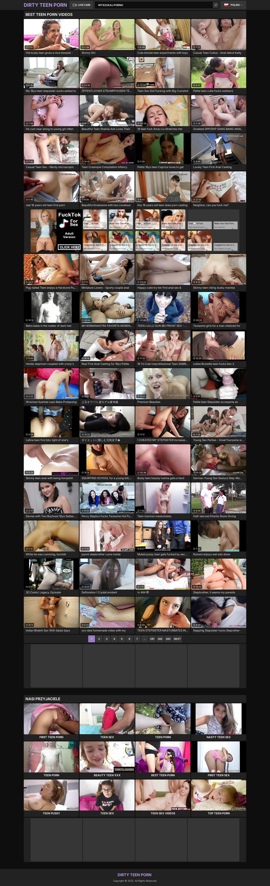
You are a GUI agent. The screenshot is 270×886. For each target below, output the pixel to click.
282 (160, 638)
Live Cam (84, 5)
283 (168, 638)
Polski (235, 5)
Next (177, 638)
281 (152, 638)
